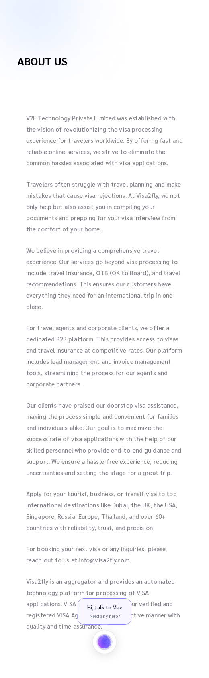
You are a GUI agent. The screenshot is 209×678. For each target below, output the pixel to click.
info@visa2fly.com (104, 560)
